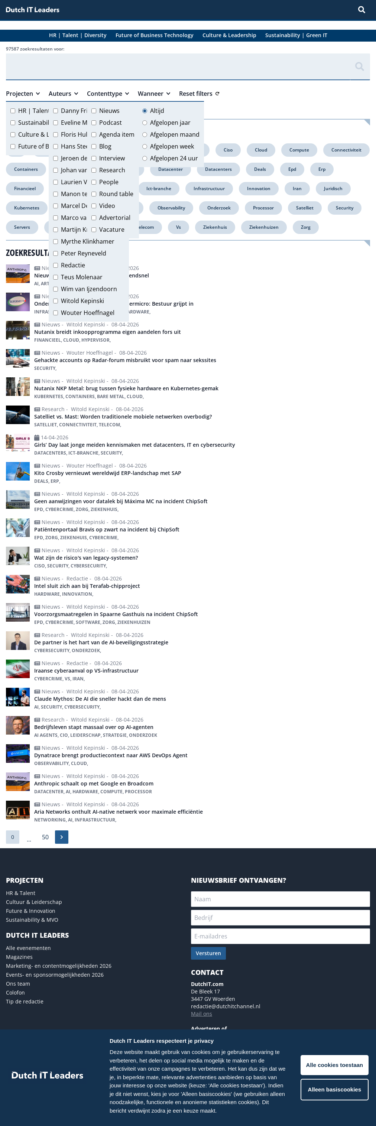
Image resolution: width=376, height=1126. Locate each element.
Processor (263, 208)
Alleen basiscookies (334, 1089)
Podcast (110, 122)
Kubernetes (26, 208)
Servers (22, 227)
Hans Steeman (81, 146)
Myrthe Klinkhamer (87, 241)
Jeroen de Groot (83, 158)
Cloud (261, 150)
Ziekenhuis (215, 227)
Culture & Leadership (48, 134)
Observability (171, 208)
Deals (260, 169)
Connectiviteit (346, 150)
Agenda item (116, 134)
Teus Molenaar (82, 277)
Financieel (25, 188)
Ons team (18, 983)
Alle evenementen (28, 947)
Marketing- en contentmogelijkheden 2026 (58, 965)
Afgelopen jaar (170, 122)
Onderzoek (219, 208)
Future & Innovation (30, 910)
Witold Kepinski (82, 301)
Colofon (15, 992)
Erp (321, 169)
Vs (178, 227)
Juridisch (333, 188)
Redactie (73, 265)
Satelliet (305, 208)
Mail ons (201, 1013)
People (109, 182)
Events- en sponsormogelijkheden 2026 (55, 974)
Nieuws (109, 111)
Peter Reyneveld (83, 253)
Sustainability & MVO (32, 919)
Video (107, 206)
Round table (116, 194)
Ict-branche (158, 188)
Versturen (208, 953)
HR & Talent (20, 892)
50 (45, 837)
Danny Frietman (83, 111)
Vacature (111, 229)
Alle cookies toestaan (334, 1065)
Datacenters (218, 169)
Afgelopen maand (175, 134)
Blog (105, 146)
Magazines (19, 956)
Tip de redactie (24, 1001)
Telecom (145, 227)
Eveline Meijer (80, 122)
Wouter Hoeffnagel (87, 313)
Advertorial (114, 218)
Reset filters (199, 94)
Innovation (258, 188)
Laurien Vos (77, 182)
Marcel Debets (81, 206)
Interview (112, 158)
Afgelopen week (172, 146)
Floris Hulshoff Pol (86, 134)
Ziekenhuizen (264, 227)
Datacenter (170, 169)
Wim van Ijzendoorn (89, 289)
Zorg (306, 227)
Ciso (228, 150)
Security (344, 208)
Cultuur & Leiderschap (34, 901)
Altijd (157, 111)
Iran (297, 188)
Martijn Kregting (83, 229)
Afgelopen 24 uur (174, 158)
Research (112, 170)
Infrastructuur (209, 188)
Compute (299, 150)
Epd (292, 169)
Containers (26, 169)
